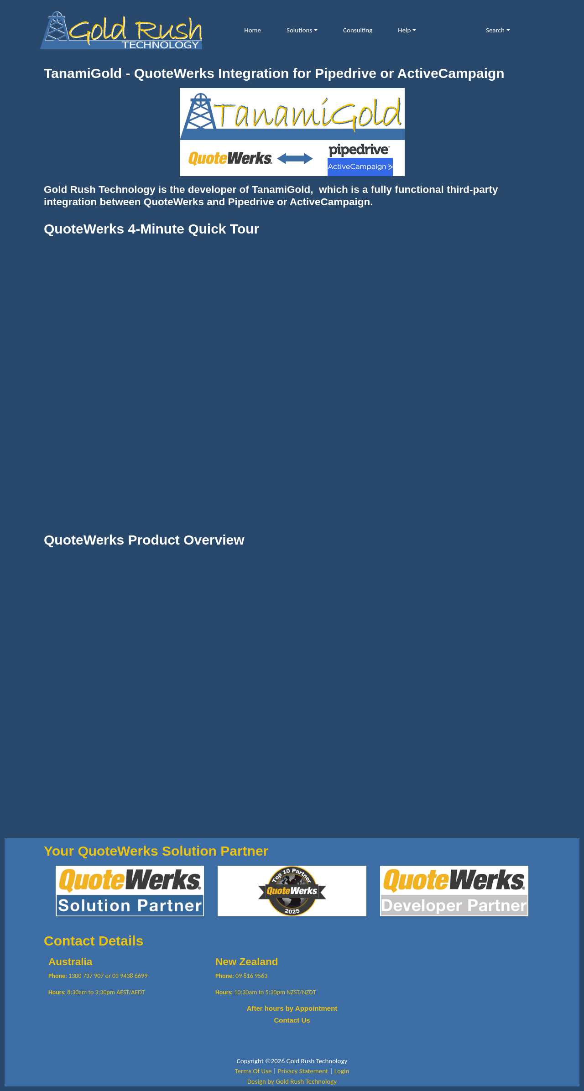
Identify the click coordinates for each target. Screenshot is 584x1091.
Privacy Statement (303, 1071)
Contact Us (292, 1020)
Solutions (299, 30)
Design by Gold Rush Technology (292, 1081)
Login (341, 1071)
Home (252, 30)
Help (404, 30)
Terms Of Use (253, 1071)
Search (495, 30)
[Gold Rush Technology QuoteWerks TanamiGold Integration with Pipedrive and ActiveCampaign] (120, 29)
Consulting (357, 30)
